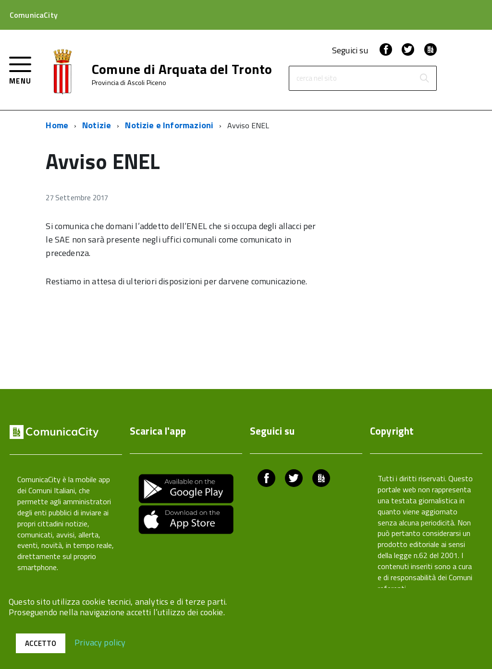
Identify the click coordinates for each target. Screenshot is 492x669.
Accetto (40, 643)
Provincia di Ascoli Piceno (129, 82)
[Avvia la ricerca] (424, 78)
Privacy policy (100, 641)
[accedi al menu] (20, 69)
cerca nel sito (316, 78)
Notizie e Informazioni (169, 125)
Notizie (96, 125)
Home (57, 125)
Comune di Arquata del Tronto (182, 69)
